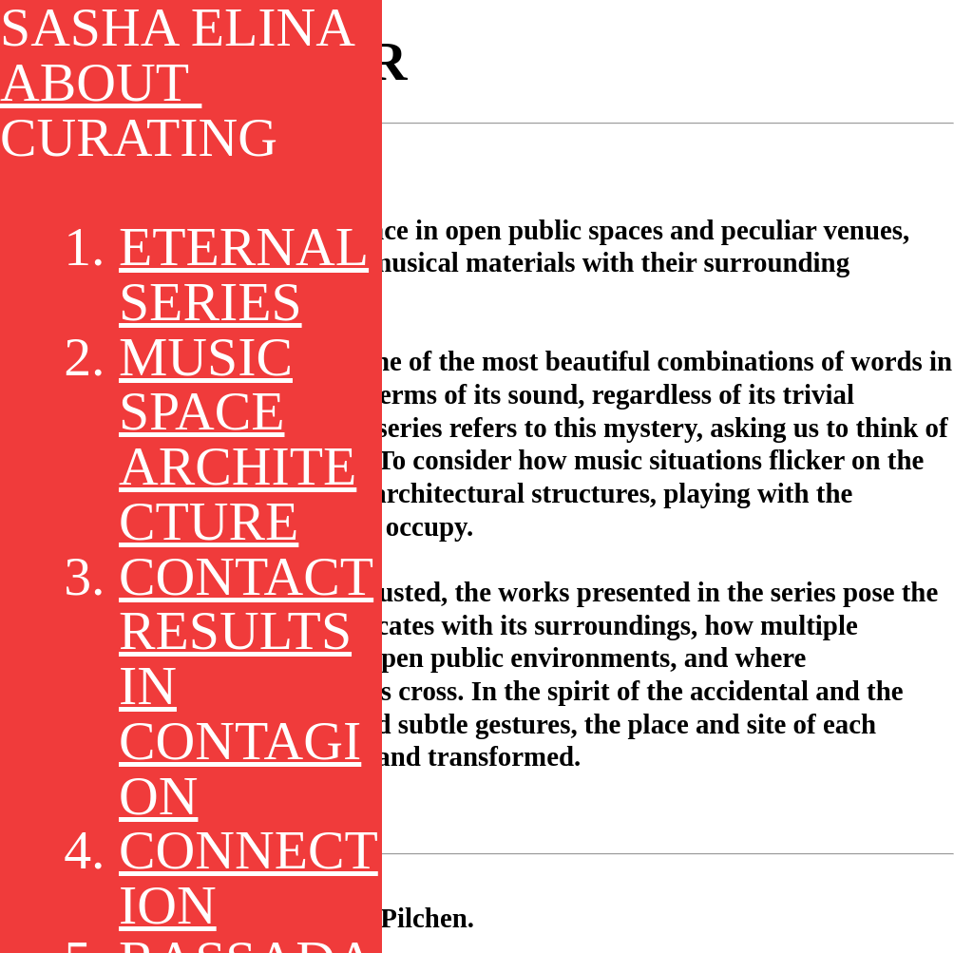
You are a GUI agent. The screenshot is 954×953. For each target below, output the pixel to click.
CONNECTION (248, 877)
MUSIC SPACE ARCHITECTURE (237, 439)
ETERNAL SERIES (244, 274)
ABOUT (100, 82)
